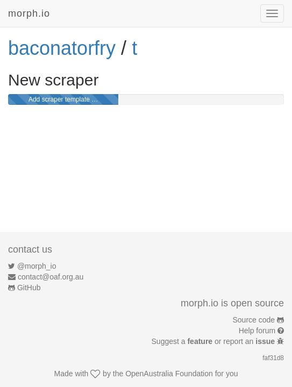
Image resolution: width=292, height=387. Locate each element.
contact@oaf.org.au (50, 277)
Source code (254, 320)
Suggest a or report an (214, 341)
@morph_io (36, 266)
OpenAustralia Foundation (169, 373)
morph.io (29, 13)
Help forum (257, 330)
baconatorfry (62, 48)
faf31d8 (273, 358)
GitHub (29, 287)
